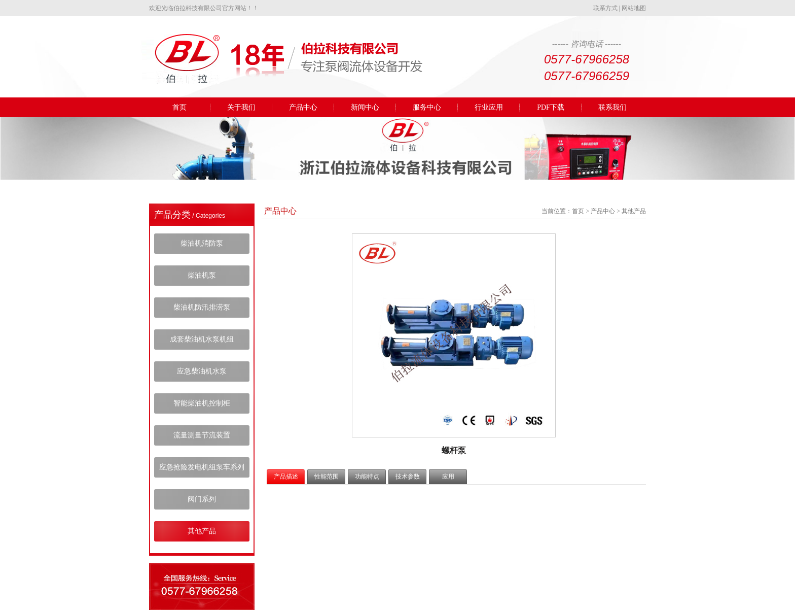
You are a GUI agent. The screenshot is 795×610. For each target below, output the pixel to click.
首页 (179, 107)
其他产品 (202, 531)
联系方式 (605, 8)
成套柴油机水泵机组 (202, 339)
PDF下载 (550, 107)
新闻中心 (365, 107)
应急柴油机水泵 (202, 371)
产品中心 (303, 107)
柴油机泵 (202, 275)
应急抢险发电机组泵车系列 (201, 467)
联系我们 (612, 107)
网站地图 (634, 8)
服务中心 (427, 107)
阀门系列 (202, 499)
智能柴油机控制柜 (201, 403)
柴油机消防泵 (201, 243)
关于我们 (241, 107)
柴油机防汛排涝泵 (201, 307)
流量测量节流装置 (201, 435)
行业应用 (489, 107)
